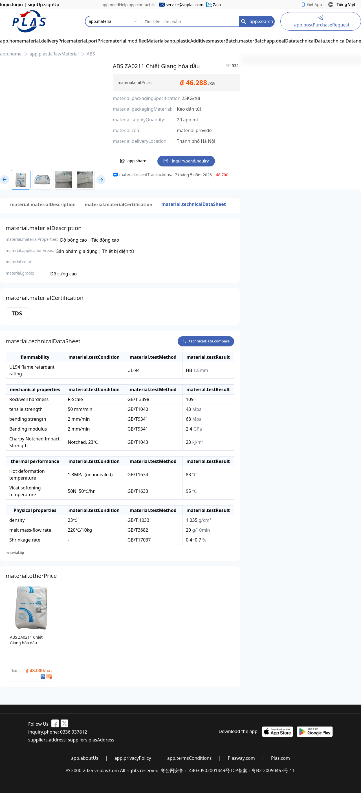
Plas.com (280, 758)
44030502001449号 (209, 770)
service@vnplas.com (184, 4)
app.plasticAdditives (188, 41)
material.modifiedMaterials (137, 41)
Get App (311, 4)
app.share (133, 161)
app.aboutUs (84, 758)
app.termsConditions (189, 758)
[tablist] (118, 204)
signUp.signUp (43, 4)
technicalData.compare (206, 340)
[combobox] (113, 21)
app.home (11, 41)
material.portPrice (88, 41)
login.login (11, 4)
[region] (205, 175)
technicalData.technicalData (325, 41)
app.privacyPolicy (133, 758)
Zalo (217, 4)
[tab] (43, 204)
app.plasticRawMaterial (54, 54)
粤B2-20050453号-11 (273, 770)
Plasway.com (241, 758)
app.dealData (281, 41)
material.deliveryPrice (45, 41)
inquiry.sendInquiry (186, 161)
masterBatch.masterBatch (238, 41)
